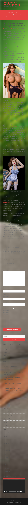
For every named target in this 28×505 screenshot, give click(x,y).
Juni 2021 (6, 426)
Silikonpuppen (6, 361)
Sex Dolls (5, 349)
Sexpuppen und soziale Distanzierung (11, 248)
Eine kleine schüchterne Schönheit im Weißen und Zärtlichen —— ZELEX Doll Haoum (14, 396)
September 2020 (8, 450)
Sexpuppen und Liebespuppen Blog (11, 3)
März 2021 (7, 433)
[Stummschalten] (21, 491)
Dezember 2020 (8, 440)
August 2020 (7, 454)
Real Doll (5, 358)
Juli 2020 (6, 457)
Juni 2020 (6, 461)
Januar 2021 (7, 436)
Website (5, 302)
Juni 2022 (6, 408)
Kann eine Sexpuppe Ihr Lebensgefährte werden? (14, 24)
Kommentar (6, 270)
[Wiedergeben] (4, 491)
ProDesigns (18, 502)
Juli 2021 (6, 422)
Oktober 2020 (7, 447)
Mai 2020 (6, 464)
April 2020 (6, 468)
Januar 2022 (7, 411)
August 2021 (7, 418)
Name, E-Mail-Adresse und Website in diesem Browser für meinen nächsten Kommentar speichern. (6, 317)
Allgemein (21, 28)
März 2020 (7, 471)
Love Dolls (5, 355)
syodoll (14, 28)
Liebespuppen (6, 202)
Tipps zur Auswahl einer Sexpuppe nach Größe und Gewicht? (14, 252)
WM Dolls (5, 352)
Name (4, 289)
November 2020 (8, 443)
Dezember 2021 (8, 415)
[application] (14, 486)
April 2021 (6, 429)
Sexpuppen (14, 126)
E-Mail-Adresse (5, 295)
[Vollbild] (23, 491)
